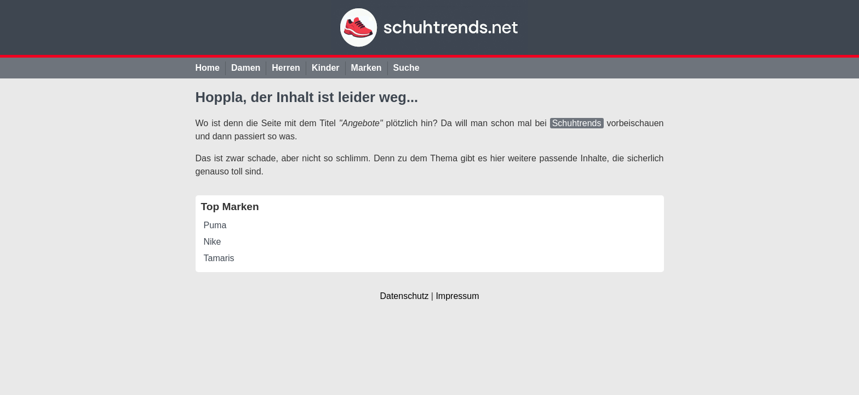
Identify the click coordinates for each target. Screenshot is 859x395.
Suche (406, 67)
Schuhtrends (577, 123)
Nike (212, 241)
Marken (366, 67)
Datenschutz (404, 296)
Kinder (326, 67)
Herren (286, 67)
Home (208, 67)
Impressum (457, 296)
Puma (215, 225)
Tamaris (219, 258)
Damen (245, 67)
